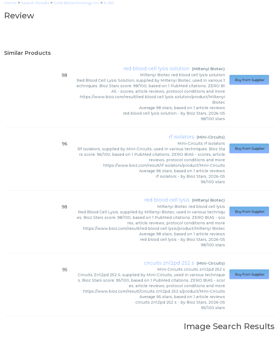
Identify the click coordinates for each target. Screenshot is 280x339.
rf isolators (181, 137)
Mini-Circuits (210, 137)
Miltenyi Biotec (208, 68)
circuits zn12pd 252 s (169, 263)
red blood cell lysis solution (156, 69)
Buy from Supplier (249, 80)
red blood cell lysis (166, 200)
